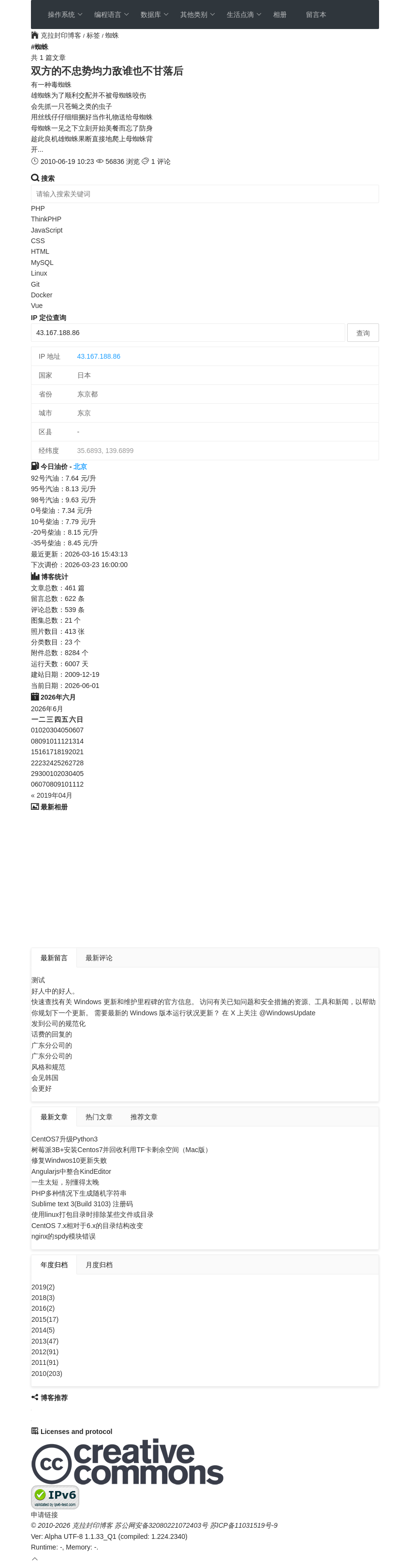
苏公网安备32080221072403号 (161, 1525)
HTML (40, 251)
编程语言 (112, 14)
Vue (37, 305)
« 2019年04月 (52, 795)
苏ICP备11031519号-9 (244, 1525)
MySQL (42, 262)
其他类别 (198, 14)
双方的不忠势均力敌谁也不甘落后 (107, 70)
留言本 (316, 14)
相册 (280, 14)
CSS (38, 241)
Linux (39, 273)
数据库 (155, 14)
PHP (38, 208)
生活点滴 (244, 14)
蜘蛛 (112, 35)
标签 (93, 35)
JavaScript (46, 230)
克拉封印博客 (57, 35)
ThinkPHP (46, 219)
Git (35, 284)
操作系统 (65, 14)
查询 (363, 333)
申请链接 (44, 1515)
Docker (41, 295)
